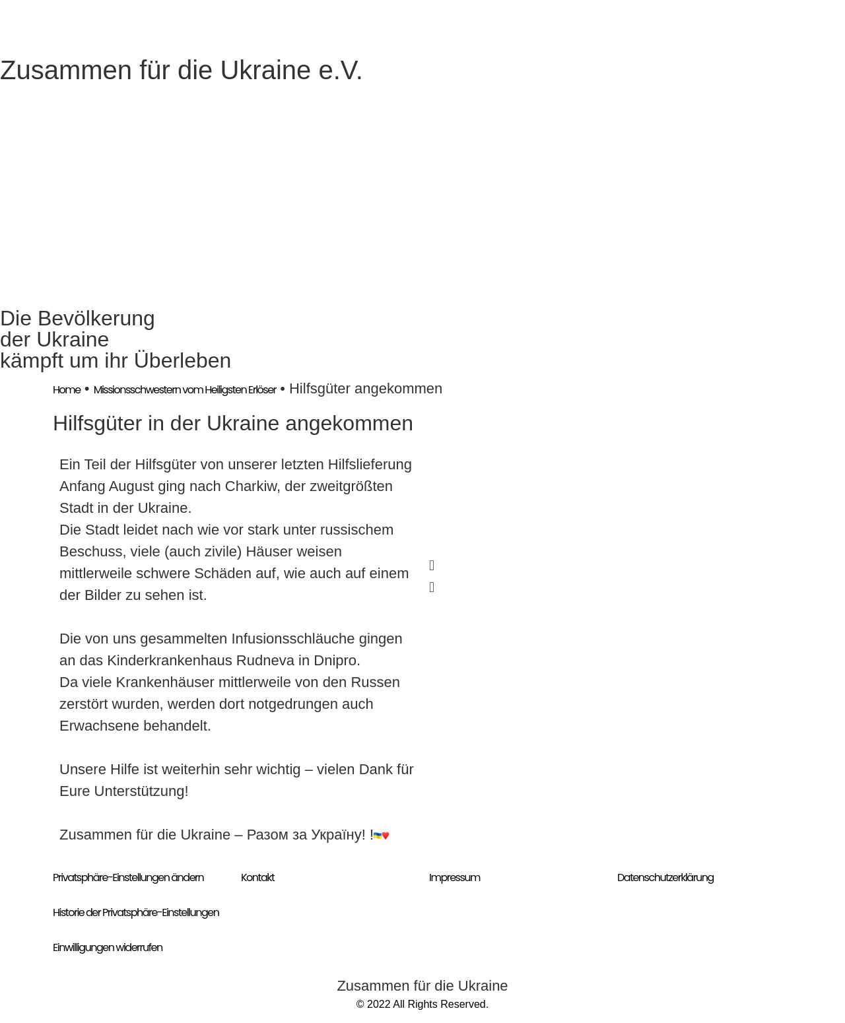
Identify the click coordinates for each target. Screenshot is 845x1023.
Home (67, 389)
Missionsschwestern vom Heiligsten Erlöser (185, 389)
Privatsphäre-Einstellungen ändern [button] (128, 877)
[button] (607, 565)
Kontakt (257, 877)
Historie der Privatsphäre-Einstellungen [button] (136, 912)
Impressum (454, 877)
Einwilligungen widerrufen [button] (107, 947)
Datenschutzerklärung (665, 877)
